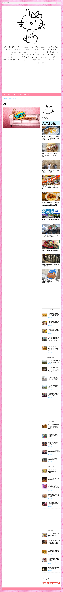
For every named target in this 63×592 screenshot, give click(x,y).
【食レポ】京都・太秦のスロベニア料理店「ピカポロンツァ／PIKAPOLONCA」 (53, 560)
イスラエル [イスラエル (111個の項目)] (53, 47)
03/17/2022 (51, 563)
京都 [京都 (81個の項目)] (5, 59)
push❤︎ (59, 2)
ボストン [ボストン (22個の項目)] (53, 54)
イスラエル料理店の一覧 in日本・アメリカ (53, 534)
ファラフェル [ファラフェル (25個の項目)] (40, 54)
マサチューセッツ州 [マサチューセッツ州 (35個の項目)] (10, 57)
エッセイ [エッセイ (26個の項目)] (44, 49)
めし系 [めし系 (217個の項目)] (7, 47)
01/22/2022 (51, 536)
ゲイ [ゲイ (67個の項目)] (55, 49)
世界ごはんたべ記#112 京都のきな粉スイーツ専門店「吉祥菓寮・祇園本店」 (54, 542)
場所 (9, 94)
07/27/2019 (51, 373)
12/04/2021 (51, 498)
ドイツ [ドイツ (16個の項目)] (57, 52)
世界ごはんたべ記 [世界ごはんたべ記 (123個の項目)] (29, 57)
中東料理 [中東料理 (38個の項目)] (56, 57)
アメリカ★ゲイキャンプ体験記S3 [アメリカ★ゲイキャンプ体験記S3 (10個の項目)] (27, 47)
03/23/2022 (51, 570)
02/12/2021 (51, 352)
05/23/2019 (51, 363)
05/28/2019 (51, 381)
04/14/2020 (51, 333)
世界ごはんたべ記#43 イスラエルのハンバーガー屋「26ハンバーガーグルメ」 (53, 486)
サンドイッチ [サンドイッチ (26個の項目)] (23, 52)
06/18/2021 (51, 438)
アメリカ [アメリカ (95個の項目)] (16, 47)
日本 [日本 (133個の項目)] (39, 59)
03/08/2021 (51, 506)
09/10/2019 (51, 480)
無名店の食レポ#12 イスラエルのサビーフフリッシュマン (53, 495)
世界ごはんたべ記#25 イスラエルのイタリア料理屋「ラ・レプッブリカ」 (53, 314)
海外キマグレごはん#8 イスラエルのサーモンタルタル (54, 331)
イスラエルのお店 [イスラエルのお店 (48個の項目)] (12, 49)
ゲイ (14, 94)
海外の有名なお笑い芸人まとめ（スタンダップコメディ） (53, 443)
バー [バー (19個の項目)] (34, 54)
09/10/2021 (51, 325)
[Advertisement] (31, 79)
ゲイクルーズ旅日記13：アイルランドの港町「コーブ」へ (53, 386)
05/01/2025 (51, 446)
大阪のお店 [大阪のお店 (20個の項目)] (24, 59)
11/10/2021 (51, 454)
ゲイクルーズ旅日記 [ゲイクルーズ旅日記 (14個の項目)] (8, 52)
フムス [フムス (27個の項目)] (47, 54)
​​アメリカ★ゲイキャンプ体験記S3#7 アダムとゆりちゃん (54, 451)
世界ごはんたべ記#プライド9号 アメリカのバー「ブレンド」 (54, 435)
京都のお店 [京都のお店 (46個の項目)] (11, 59)
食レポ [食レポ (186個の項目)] (41, 63)
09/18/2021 (51, 342)
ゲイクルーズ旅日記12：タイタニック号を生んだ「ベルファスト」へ (53, 378)
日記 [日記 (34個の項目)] (43, 59)
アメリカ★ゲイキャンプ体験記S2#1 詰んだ (53, 459)
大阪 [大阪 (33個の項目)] (18, 59)
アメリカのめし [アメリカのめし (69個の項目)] (41, 47)
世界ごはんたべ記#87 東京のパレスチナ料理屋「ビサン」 (53, 322)
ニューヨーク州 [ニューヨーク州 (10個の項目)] (21, 54)
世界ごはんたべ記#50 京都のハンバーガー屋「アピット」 (53, 551)
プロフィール (26, 94)
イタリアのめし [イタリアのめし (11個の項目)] (37, 49)
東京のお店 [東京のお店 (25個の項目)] (56, 59)
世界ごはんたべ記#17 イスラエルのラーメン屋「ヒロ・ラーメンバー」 (53, 503)
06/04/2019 (51, 389)
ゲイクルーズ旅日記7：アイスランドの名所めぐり (54, 361)
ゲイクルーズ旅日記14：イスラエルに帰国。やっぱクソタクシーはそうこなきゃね (53, 369)
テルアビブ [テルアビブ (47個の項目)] (51, 52)
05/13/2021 (51, 554)
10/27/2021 (51, 546)
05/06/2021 (51, 490)
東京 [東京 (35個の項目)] (50, 59)
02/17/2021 (51, 474)
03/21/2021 (51, 317)
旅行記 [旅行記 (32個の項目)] (34, 59)
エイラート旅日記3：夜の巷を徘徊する (54, 478)
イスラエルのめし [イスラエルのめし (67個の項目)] (26, 49)
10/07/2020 (51, 461)
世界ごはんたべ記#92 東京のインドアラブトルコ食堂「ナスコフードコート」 (53, 339)
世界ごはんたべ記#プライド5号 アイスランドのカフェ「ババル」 (54, 394)
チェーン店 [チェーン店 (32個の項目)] (42, 52)
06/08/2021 (51, 397)
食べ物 (4, 94)
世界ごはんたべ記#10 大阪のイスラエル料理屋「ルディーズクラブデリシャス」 (53, 348)
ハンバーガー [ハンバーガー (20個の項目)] (28, 54)
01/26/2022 (51, 430)
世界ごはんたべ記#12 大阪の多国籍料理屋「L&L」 (53, 471)
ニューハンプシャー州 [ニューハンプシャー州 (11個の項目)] (11, 54)
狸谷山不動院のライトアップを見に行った (53, 568)
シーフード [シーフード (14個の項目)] (30, 52)
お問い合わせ (19, 94)
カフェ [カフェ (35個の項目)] (50, 49)
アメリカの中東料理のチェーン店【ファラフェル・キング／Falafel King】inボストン (53, 426)
